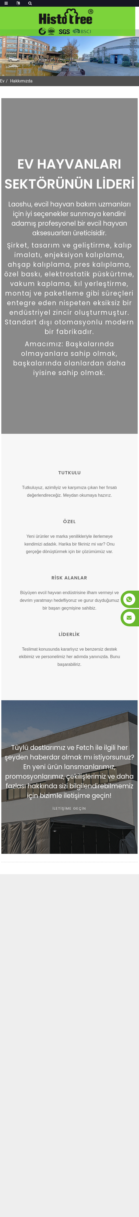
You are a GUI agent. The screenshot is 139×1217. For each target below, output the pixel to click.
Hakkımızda (21, 80)
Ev (2, 80)
